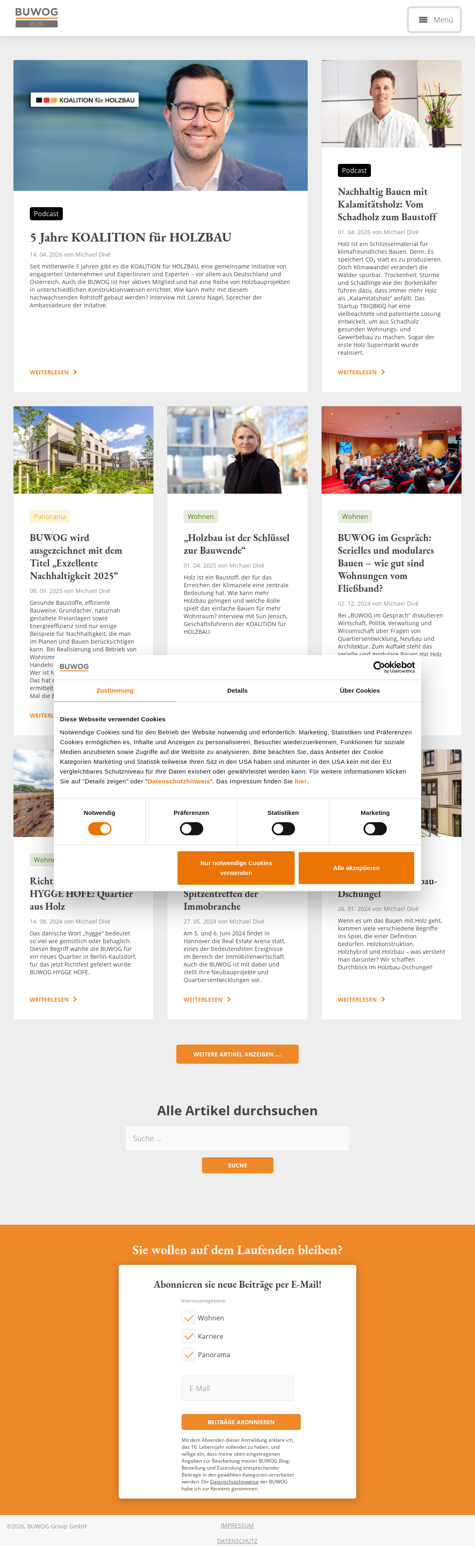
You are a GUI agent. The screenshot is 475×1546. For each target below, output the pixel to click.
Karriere (210, 1336)
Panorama (214, 1354)
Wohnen (211, 1317)
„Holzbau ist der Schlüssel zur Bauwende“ (237, 571)
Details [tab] (237, 690)
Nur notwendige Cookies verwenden (236, 867)
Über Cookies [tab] (360, 690)
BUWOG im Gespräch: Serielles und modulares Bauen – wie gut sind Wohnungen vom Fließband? (392, 571)
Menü (443, 20)
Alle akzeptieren (356, 867)
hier (301, 780)
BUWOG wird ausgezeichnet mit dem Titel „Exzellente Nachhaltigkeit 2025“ (83, 571)
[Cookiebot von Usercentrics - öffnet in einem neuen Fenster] (379, 667)
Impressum (237, 1525)
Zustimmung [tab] (115, 690)
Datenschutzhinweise (234, 1481)
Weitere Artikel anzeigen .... (237, 1054)
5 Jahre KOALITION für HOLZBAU (160, 226)
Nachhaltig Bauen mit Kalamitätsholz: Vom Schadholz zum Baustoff (392, 226)
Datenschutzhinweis (179, 780)
